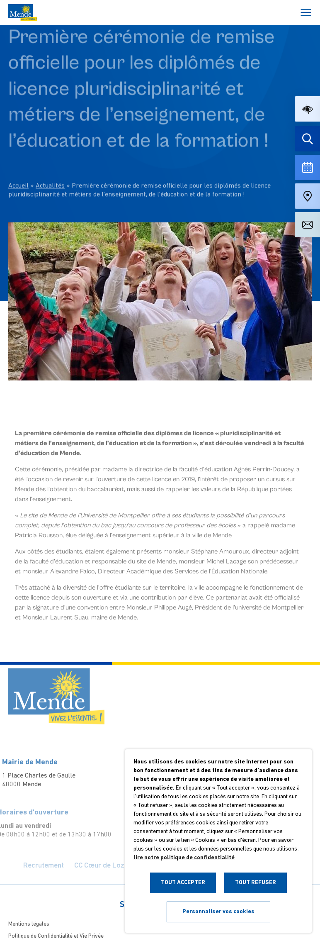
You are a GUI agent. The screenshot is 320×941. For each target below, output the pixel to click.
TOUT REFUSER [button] (255, 883)
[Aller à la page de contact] (307, 224)
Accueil (18, 163)
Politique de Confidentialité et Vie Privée (56, 936)
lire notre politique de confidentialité (184, 858)
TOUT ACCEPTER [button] (183, 883)
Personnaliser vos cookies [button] (218, 912)
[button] (307, 109)
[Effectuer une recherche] (307, 138)
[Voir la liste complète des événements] (307, 167)
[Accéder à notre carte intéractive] (307, 196)
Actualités (50, 163)
